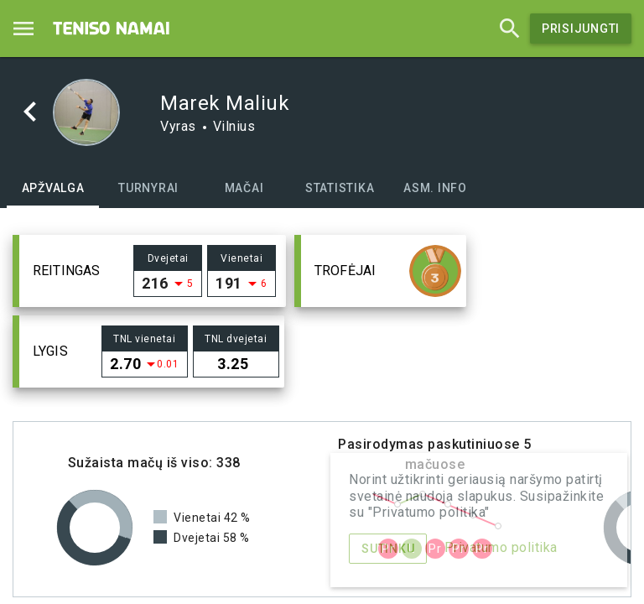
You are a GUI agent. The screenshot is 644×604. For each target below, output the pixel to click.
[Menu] (23, 28)
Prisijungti (581, 28)
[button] (149, 271)
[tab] (53, 188)
